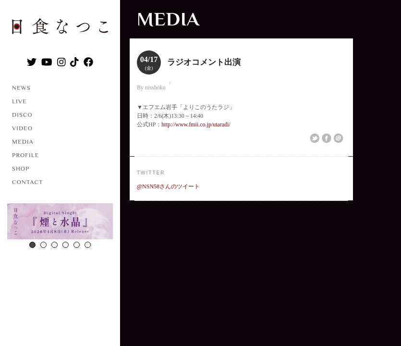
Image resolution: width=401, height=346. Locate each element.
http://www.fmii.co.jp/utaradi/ (196, 124)
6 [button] (88, 245)
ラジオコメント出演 (204, 62)
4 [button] (65, 245)
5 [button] (76, 245)
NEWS (21, 87)
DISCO (22, 114)
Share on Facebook (326, 138)
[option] (60, 222)
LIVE (19, 101)
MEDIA (23, 141)
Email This (338, 138)
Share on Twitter (314, 138)
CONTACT (27, 181)
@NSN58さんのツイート (168, 186)
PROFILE (25, 155)
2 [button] (43, 245)
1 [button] (32, 245)
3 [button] (54, 245)
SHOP (20, 168)
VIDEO (22, 128)
